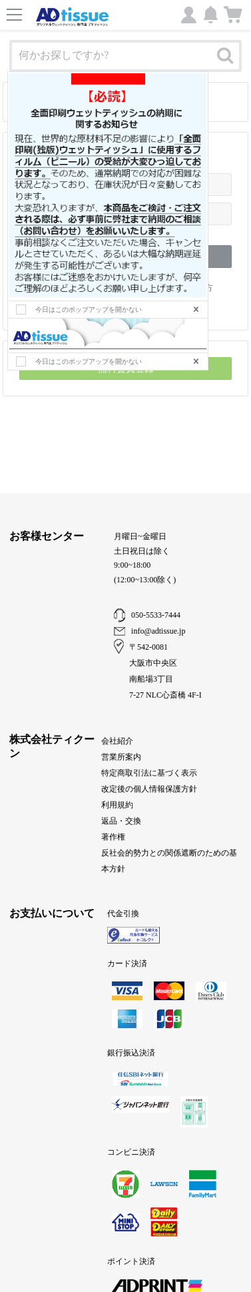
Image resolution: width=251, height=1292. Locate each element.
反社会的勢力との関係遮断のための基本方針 (169, 861)
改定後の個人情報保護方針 (149, 789)
